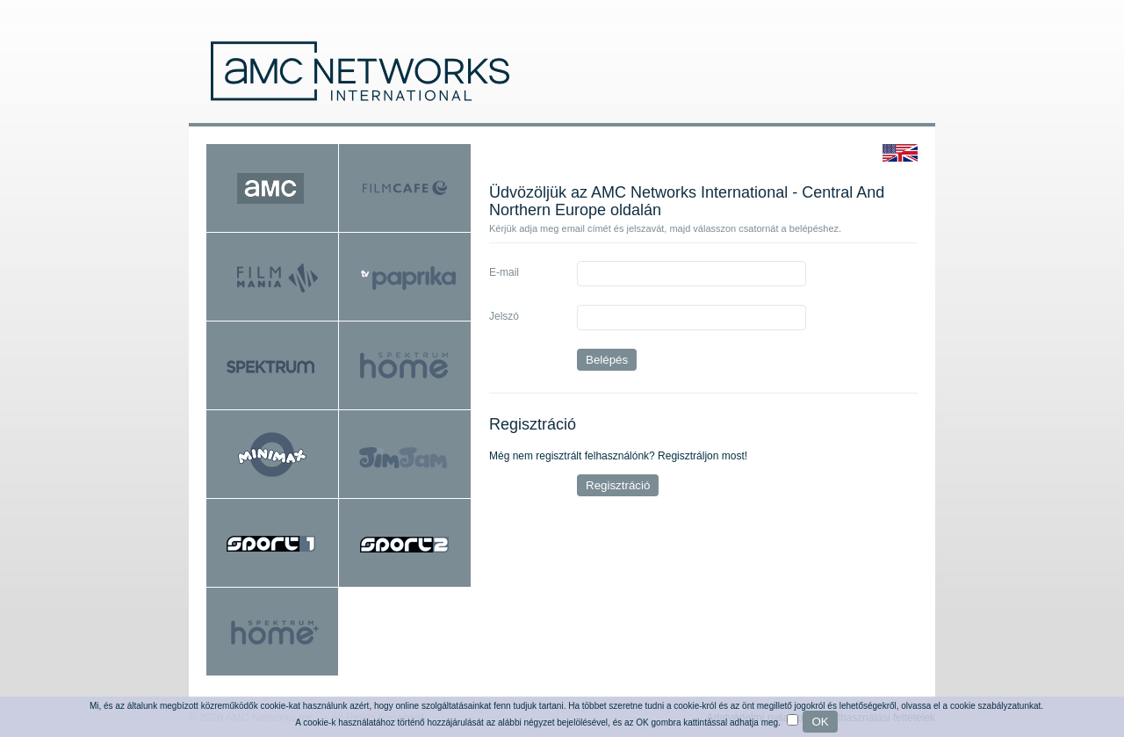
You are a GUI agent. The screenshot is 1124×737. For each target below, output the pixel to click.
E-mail (504, 272)
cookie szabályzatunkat (995, 706)
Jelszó (504, 316)
